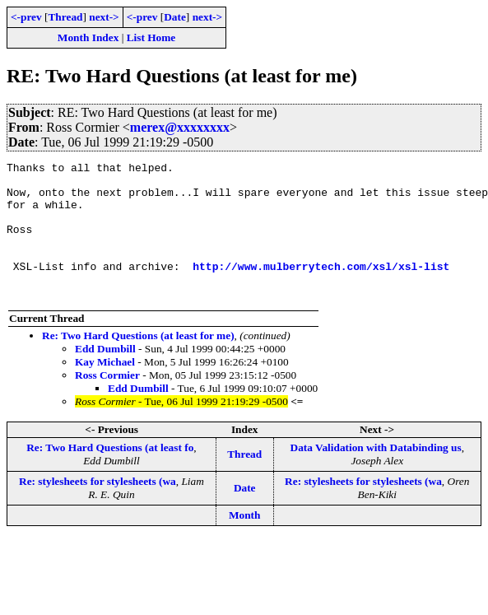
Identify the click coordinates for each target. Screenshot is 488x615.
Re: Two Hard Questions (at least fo (109, 474)
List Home (151, 37)
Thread (65, 17)
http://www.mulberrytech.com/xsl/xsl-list (321, 288)
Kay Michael (105, 389)
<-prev (26, 17)
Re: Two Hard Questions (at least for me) (138, 362)
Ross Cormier (107, 402)
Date (175, 17)
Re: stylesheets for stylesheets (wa (97, 508)
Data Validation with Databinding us (376, 474)
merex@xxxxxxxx (180, 127)
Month (245, 542)
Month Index (88, 37)
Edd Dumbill (105, 376)
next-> (104, 17)
